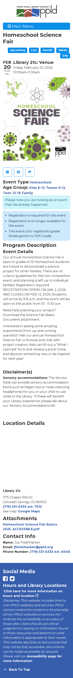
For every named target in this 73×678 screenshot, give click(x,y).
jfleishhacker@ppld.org (33, 547)
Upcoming (17, 50)
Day (65, 55)
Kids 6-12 (37, 188)
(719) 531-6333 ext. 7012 (22, 506)
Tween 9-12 (55, 188)
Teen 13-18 (12, 193)
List (34, 50)
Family (27, 193)
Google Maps (29, 511)
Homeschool (40, 182)
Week (62, 50)
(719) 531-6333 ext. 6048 (50, 552)
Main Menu (21, 26)
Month (47, 50)
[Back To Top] (36, 669)
